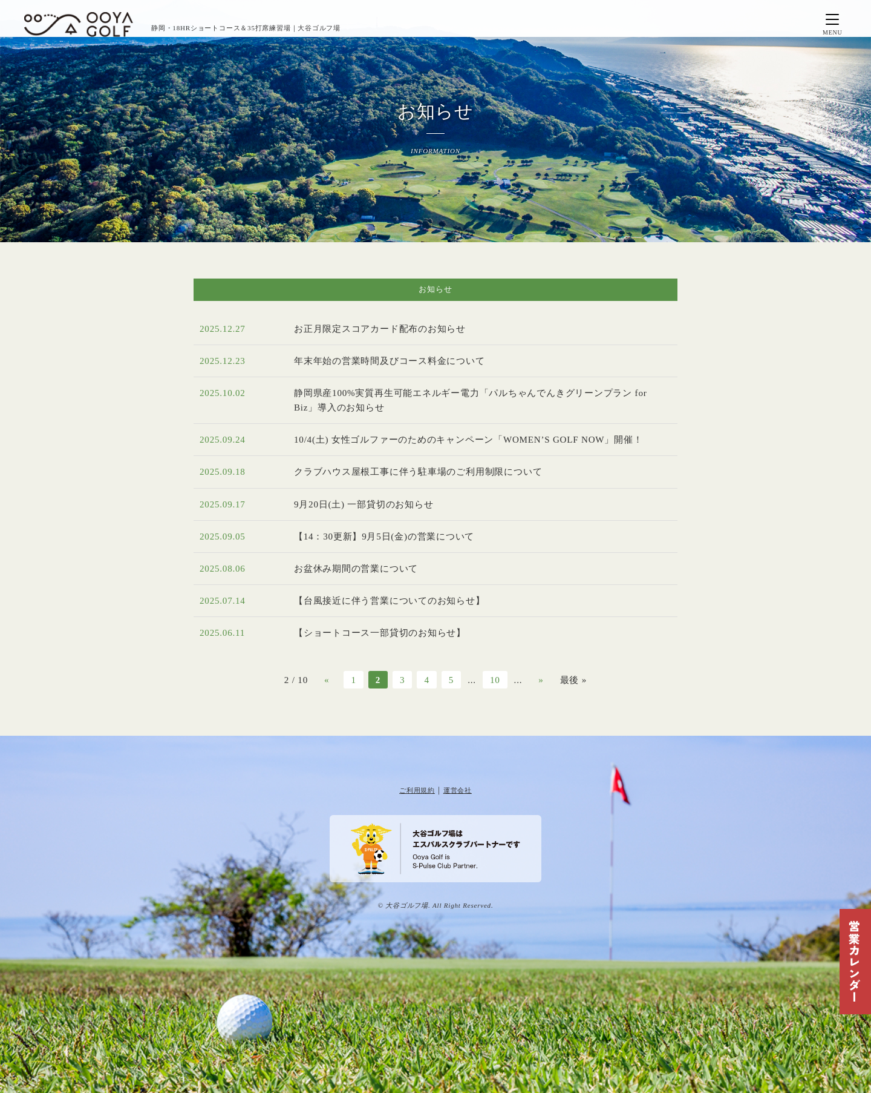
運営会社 (457, 790)
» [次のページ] (540, 680)
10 (495, 680)
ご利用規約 (417, 790)
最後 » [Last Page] (573, 680)
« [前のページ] (326, 680)
